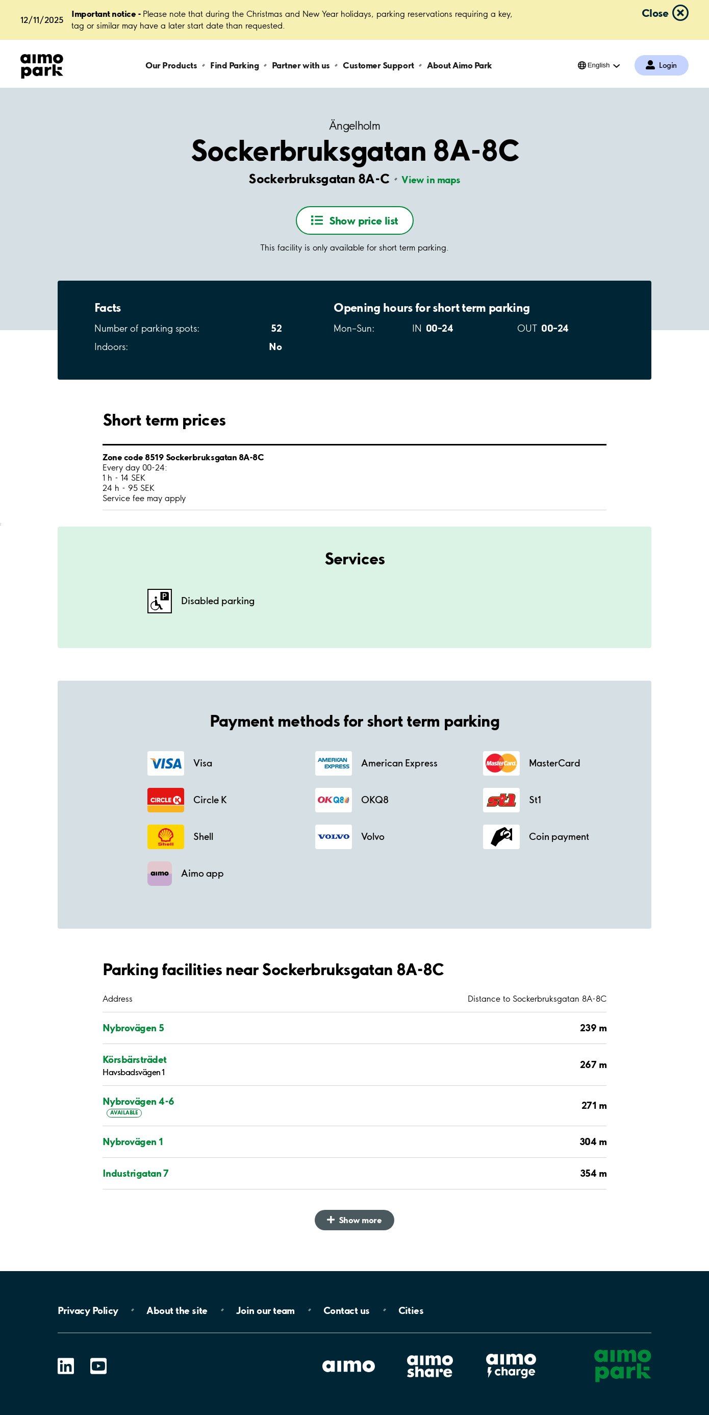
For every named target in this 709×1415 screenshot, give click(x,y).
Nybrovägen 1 (133, 1141)
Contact (346, 1310)
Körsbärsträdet (134, 1059)
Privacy (88, 1310)
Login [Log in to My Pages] (668, 65)
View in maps (431, 179)
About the (176, 1310)
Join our (265, 1310)
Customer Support (378, 65)
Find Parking (234, 65)
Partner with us (301, 65)
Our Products (171, 65)
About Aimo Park (459, 65)
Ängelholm (354, 126)
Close (655, 12)
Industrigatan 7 (136, 1173)
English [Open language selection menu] (599, 65)
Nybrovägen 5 (133, 1028)
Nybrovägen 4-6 (138, 1101)
